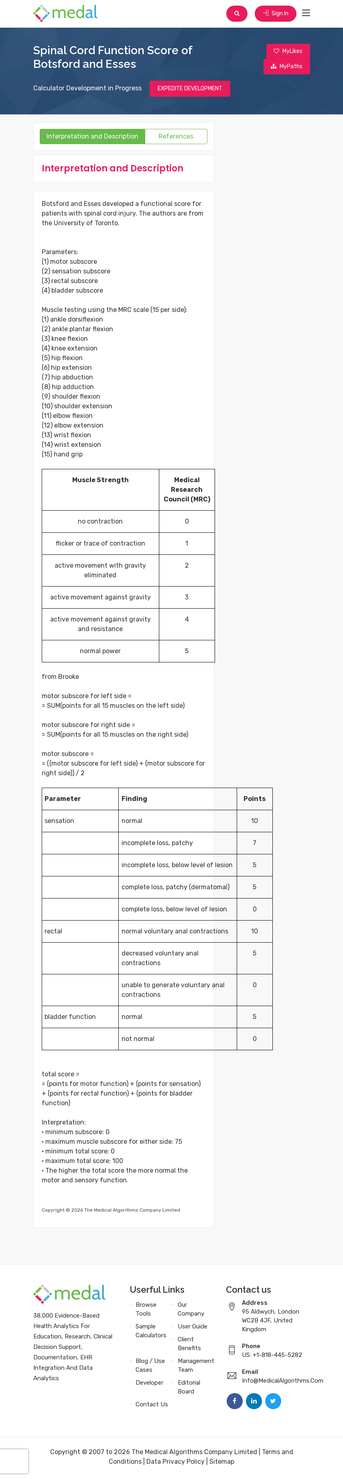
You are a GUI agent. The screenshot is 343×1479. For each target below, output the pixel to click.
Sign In (275, 13)
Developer (149, 1385)
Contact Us (152, 1406)
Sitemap (221, 1464)
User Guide (192, 1328)
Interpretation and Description (92, 139)
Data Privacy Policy (175, 1464)
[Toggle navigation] (306, 13)
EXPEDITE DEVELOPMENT (190, 91)
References (175, 139)
